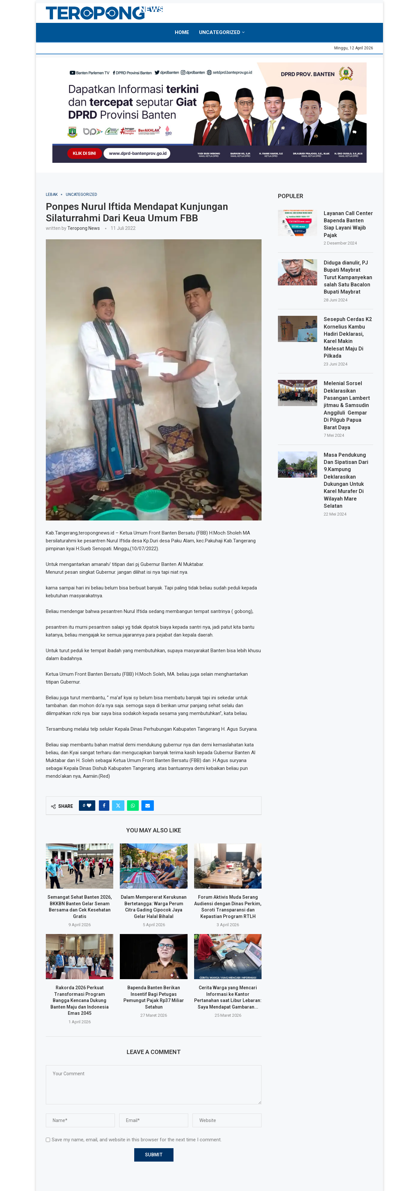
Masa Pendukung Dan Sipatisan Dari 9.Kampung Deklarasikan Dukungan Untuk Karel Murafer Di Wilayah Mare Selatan (346, 480)
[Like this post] (89, 805)
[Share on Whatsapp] (133, 805)
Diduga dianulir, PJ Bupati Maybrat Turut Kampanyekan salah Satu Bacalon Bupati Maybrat (348, 277)
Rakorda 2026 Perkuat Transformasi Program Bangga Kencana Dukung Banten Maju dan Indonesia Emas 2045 (79, 1000)
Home (182, 32)
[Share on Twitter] (118, 805)
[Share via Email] (147, 805)
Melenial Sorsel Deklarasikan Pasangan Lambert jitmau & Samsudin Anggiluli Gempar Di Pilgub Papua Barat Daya (347, 405)
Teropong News (83, 228)
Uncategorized (219, 32)
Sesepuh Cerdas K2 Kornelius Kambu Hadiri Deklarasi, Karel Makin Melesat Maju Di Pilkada (348, 337)
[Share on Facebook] (104, 805)
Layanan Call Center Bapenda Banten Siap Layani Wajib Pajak (348, 224)
